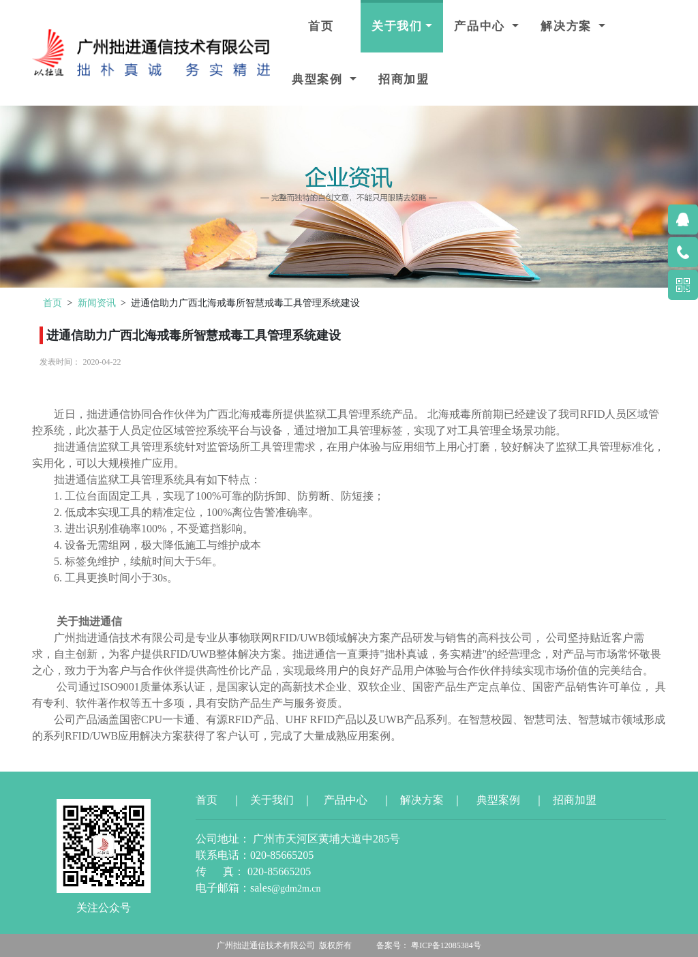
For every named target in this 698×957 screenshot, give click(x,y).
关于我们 (397, 26)
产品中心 (481, 26)
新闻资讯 (97, 302)
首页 (321, 26)
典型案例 (319, 79)
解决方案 (568, 26)
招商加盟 (403, 79)
